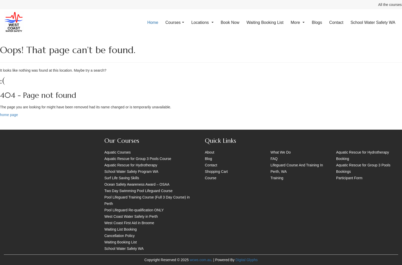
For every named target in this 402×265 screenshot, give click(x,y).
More (298, 22)
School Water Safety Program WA (131, 171)
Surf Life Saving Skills (121, 178)
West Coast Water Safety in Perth (131, 216)
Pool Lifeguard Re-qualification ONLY (134, 210)
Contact (336, 22)
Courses (174, 22)
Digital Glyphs (247, 260)
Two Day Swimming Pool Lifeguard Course (138, 191)
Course (210, 178)
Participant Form (349, 178)
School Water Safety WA (372, 22)
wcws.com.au (200, 260)
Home (152, 22)
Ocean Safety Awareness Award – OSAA (136, 184)
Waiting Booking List (264, 22)
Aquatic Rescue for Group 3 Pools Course (137, 159)
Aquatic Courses (117, 152)
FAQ (274, 159)
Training (276, 178)
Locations (202, 22)
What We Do (280, 152)
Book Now (230, 22)
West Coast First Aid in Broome (129, 223)
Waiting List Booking (120, 229)
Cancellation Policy (119, 236)
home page (9, 115)
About (209, 152)
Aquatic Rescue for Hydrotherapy (130, 165)
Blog (208, 159)
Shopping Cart (216, 171)
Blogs (317, 22)
